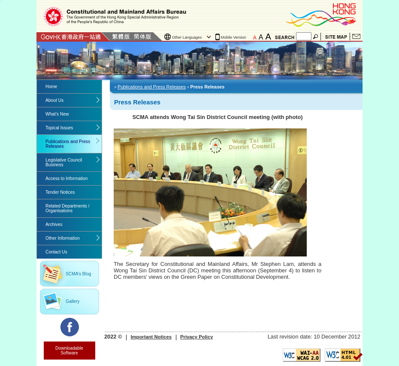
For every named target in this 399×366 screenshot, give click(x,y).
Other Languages (187, 37)
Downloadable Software (69, 350)
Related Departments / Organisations (67, 208)
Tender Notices (60, 192)
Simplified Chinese (142, 36)
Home (51, 86)
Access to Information (66, 178)
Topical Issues (59, 127)
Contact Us (356, 36)
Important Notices (151, 336)
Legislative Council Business (63, 162)
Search (316, 36)
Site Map (336, 36)
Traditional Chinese (121, 36)
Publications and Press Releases (67, 144)
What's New (57, 114)
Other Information (62, 238)
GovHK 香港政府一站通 (73, 36)
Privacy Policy (196, 336)
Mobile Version (233, 37)
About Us (54, 100)
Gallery (72, 301)
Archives (53, 224)
